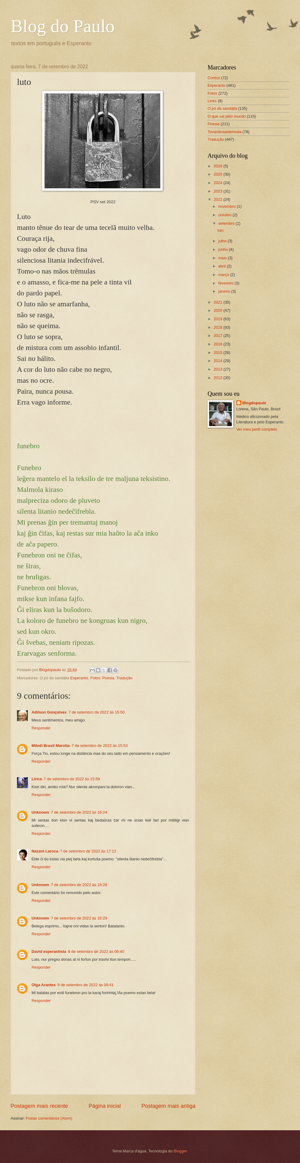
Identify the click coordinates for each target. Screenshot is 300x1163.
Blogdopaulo (254, 403)
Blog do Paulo (63, 26)
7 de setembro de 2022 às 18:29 (79, 918)
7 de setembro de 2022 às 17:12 (88, 851)
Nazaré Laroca (45, 851)
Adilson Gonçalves (49, 712)
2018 (218, 327)
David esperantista (49, 951)
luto (220, 230)
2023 (218, 191)
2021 (218, 302)
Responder (41, 728)
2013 (218, 369)
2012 (218, 377)
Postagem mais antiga (168, 1106)
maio (223, 258)
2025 (218, 174)
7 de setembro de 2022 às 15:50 (96, 712)
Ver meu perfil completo (256, 429)
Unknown (40, 812)
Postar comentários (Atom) (49, 1118)
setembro (226, 223)
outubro (225, 215)
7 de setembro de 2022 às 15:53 (100, 745)
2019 (218, 319)
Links (212, 101)
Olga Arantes (44, 985)
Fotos (95, 678)
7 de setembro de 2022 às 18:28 (79, 884)
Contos (214, 78)
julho (223, 241)
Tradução (124, 678)
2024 (218, 182)
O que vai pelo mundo (227, 116)
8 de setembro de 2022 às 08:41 (86, 985)
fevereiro (226, 283)
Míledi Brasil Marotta (51, 745)
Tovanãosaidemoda (225, 131)
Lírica (37, 779)
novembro (227, 206)
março (224, 274)
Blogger (180, 1151)
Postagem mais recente (39, 1106)
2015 (218, 352)
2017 (218, 335)
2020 (218, 310)
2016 (218, 344)
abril (222, 266)
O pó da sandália (222, 108)
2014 (218, 360)
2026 (218, 166)
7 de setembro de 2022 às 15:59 (72, 779)
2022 (218, 199)
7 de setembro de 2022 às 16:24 (79, 812)
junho (223, 249)
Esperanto (79, 678)
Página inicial (104, 1106)
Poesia (108, 678)
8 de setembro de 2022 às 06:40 (96, 951)
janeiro (224, 291)
